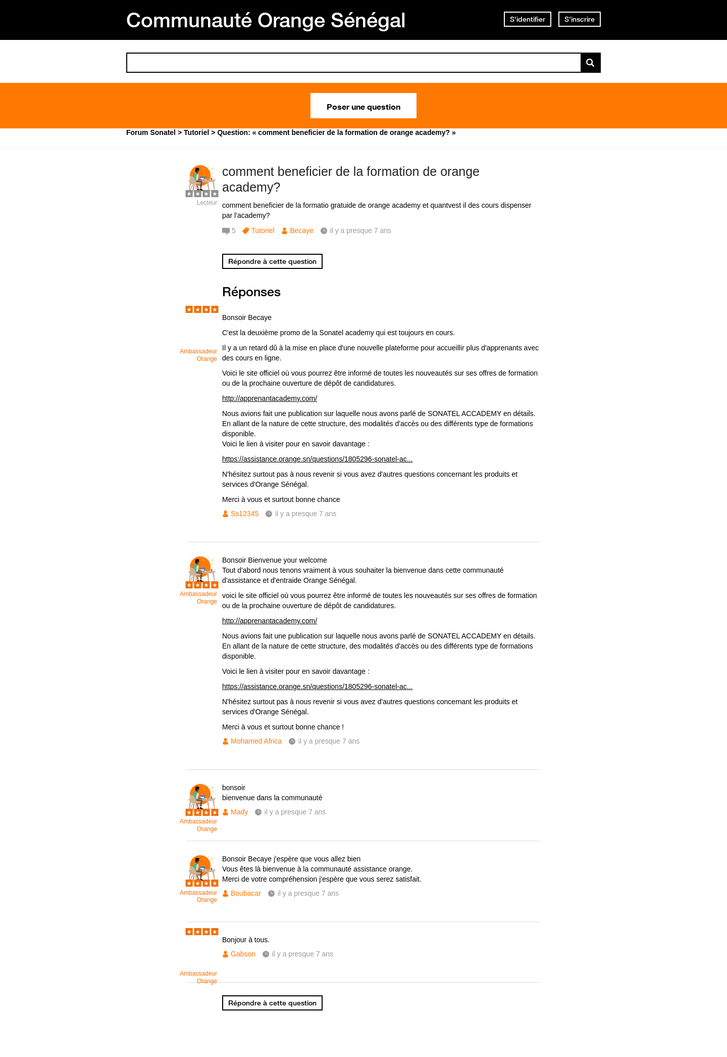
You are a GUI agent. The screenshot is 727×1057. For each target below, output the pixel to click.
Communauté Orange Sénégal (266, 19)
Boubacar (246, 893)
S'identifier (527, 19)
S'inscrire (579, 19)
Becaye (302, 230)
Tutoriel (262, 230)
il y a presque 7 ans (305, 514)
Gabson (243, 954)
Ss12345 (244, 514)
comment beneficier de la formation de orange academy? (351, 179)
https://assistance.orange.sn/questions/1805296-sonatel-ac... (317, 459)
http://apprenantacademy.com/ (269, 398)
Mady (239, 812)
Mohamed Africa (256, 741)
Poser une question (363, 105)
